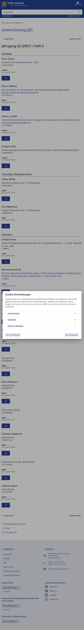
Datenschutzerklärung (32, 304)
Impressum (71, 304)
